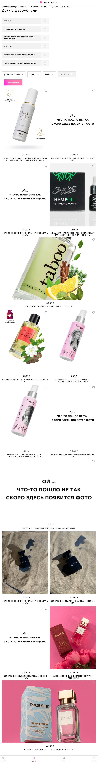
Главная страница (9, 7)
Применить (13, 57)
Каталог (23, 7)
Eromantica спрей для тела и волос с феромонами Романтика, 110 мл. (73, 355)
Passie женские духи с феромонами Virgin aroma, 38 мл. (72, 651)
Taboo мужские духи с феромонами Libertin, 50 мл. (49, 281)
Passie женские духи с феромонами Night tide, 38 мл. (49, 724)
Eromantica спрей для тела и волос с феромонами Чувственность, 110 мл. (25, 430)
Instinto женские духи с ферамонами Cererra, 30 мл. (25, 576)
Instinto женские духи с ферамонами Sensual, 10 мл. (72, 430)
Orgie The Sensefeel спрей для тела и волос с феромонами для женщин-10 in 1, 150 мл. (25, 133)
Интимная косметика (39, 7)
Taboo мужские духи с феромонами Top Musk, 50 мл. (25, 355)
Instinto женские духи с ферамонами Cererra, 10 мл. (25, 208)
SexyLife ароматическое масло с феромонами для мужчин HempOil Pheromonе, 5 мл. (73, 208)
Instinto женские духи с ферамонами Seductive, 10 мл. (49, 502)
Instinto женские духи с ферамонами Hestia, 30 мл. (73, 576)
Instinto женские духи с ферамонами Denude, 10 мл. (25, 651)
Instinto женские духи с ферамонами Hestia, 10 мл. (73, 133)
